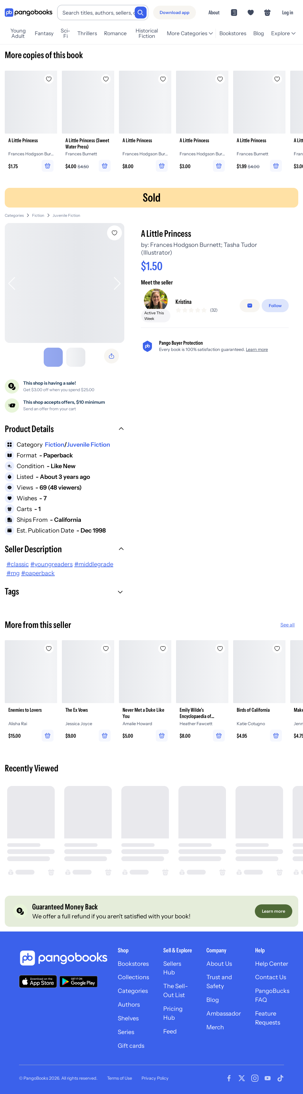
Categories (14, 215)
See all (287, 624)
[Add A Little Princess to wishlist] (114, 232)
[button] (64, 430)
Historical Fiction (147, 33)
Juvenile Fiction (66, 215)
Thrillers (87, 33)
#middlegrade (93, 564)
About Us (219, 964)
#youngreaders (51, 564)
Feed (170, 1032)
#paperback (38, 573)
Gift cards (131, 1046)
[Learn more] (273, 911)
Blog (258, 33)
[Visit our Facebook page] (229, 1078)
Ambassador (223, 1014)
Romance (115, 33)
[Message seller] (250, 305)
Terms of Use (119, 1078)
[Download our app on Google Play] (78, 981)
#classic (18, 564)
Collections (133, 977)
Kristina (183, 302)
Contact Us (270, 977)
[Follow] (275, 305)
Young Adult (18, 33)
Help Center (272, 964)
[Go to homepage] (28, 12)
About (213, 12)
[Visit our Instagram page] (254, 1078)
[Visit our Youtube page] (267, 1078)
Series (126, 1032)
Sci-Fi (65, 33)
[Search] (141, 12)
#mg (13, 573)
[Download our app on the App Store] (38, 981)
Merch (215, 1027)
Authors (129, 1005)
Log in (287, 12)
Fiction (38, 215)
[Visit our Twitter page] (241, 1078)
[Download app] (174, 12)
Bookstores (232, 33)
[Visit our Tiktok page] (280, 1078)
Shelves (128, 1018)
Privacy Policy (155, 1078)
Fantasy (44, 33)
